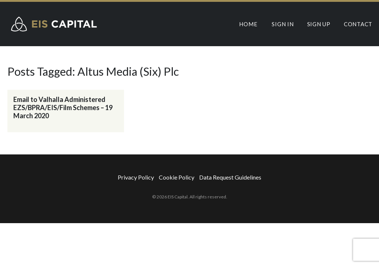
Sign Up (319, 24)
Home (248, 24)
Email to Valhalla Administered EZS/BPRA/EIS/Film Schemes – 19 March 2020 (63, 107)
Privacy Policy (136, 177)
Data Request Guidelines (230, 177)
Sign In (283, 24)
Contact (358, 24)
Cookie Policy (176, 177)
